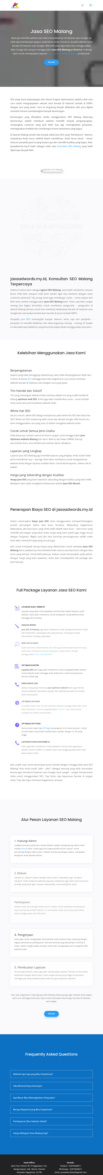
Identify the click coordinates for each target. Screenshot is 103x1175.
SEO (29, 363)
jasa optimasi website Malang (62, 53)
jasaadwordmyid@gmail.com (74, 1156)
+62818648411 (74, 1150)
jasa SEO (25, 303)
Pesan (51, 62)
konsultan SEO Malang (69, 146)
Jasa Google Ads (32, 1159)
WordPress (73, 1171)
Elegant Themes (45, 1171)
